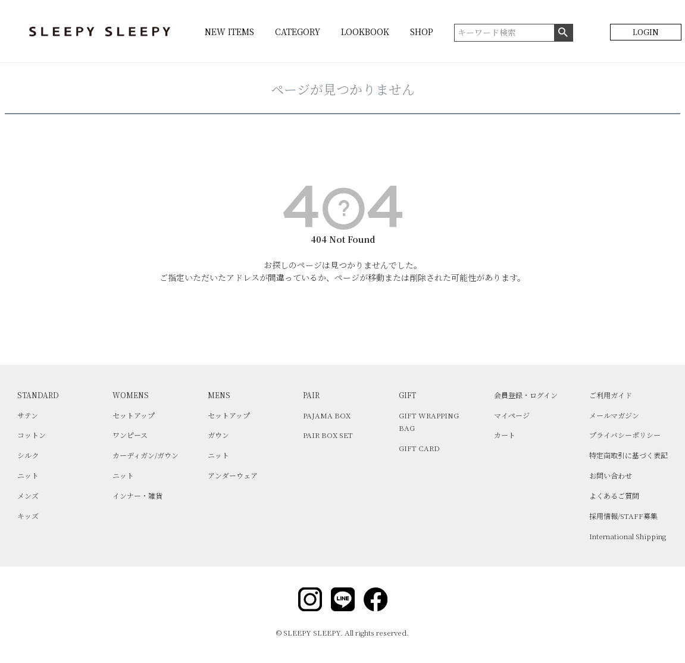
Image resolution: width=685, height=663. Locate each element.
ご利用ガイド (610, 395)
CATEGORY (297, 31)
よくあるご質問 (614, 495)
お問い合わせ (610, 475)
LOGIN (646, 31)
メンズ (28, 495)
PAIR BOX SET (328, 435)
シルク (28, 455)
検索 (563, 32)
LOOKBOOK (365, 31)
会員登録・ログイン (526, 395)
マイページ (512, 415)
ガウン (218, 435)
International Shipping (627, 536)
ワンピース (130, 435)
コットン (31, 435)
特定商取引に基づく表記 (628, 455)
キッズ (28, 516)
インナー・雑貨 (137, 495)
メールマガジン (614, 415)
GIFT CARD (419, 448)
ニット (28, 475)
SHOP (421, 31)
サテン (27, 415)
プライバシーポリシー (625, 435)
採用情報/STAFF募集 (623, 516)
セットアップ (133, 415)
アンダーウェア (233, 475)
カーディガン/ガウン (145, 455)
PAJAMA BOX (327, 415)
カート (504, 435)
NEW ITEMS (229, 31)
